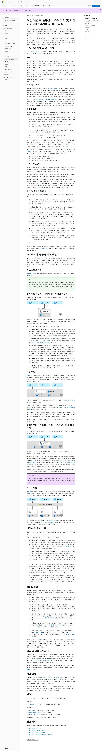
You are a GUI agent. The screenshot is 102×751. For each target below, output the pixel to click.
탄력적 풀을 (32, 462)
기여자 (86, 29)
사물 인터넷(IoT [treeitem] (8, 69)
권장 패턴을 (66, 546)
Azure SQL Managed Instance (62, 625)
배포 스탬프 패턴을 (31, 273)
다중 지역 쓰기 (53, 520)
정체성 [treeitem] (6, 64)
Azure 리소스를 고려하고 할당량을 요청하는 (46, 99)
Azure (33, 15)
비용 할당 (87, 27)
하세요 (30, 275)
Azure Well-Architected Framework (35, 51)
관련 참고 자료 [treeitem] (7, 79)
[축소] (17, 14)
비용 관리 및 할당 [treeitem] (9, 46)
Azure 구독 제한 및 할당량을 (43, 660)
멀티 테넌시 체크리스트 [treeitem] (9, 77)
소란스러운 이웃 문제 (43, 340)
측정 (56, 346)
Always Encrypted (45, 616)
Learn (28, 15)
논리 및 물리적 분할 (38, 632)
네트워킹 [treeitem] (7, 56)
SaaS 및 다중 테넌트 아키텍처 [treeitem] (9, 20)
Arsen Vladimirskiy (34, 714)
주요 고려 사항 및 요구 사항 (91, 18)
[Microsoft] (3, 2)
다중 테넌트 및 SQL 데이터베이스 (37, 730)
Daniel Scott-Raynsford (35, 712)
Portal (89, 5)
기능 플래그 (41, 187)
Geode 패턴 (29, 491)
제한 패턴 (31, 342)
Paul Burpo (32, 710)
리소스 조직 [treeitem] (7, 41)
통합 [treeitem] (6, 66)
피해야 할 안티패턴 (89, 21)
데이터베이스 (88, 23)
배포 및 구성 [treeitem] (8, 48)
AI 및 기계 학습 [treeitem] (8, 72)
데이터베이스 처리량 (40, 627)
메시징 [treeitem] (6, 61)
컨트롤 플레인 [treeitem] (8, 54)
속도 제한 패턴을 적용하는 (43, 342)
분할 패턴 (29, 375)
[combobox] (10, 17)
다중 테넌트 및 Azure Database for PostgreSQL (40, 734)
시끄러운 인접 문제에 (53, 88)
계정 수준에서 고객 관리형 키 (52, 618)
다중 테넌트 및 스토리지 (35, 728)
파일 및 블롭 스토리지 (90, 25)
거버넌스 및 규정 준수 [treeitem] (10, 43)
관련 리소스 (87, 31)
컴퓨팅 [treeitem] (6, 51)
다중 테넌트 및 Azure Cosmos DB (37, 732)
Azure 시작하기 (96, 5)
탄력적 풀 (51, 625)
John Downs (32, 704)
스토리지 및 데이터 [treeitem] (9, 59)
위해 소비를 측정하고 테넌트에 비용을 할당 (53, 677)
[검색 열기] (95, 2)
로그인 (98, 1)
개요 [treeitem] (5, 30)
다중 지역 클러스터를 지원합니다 (48, 522)
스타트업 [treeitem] (5, 25)
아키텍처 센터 (39, 15)
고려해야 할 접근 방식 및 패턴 (91, 20)
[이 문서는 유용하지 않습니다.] (87, 38)
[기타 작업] (74, 15)
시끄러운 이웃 (44, 248)
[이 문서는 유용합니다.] (85, 38)
